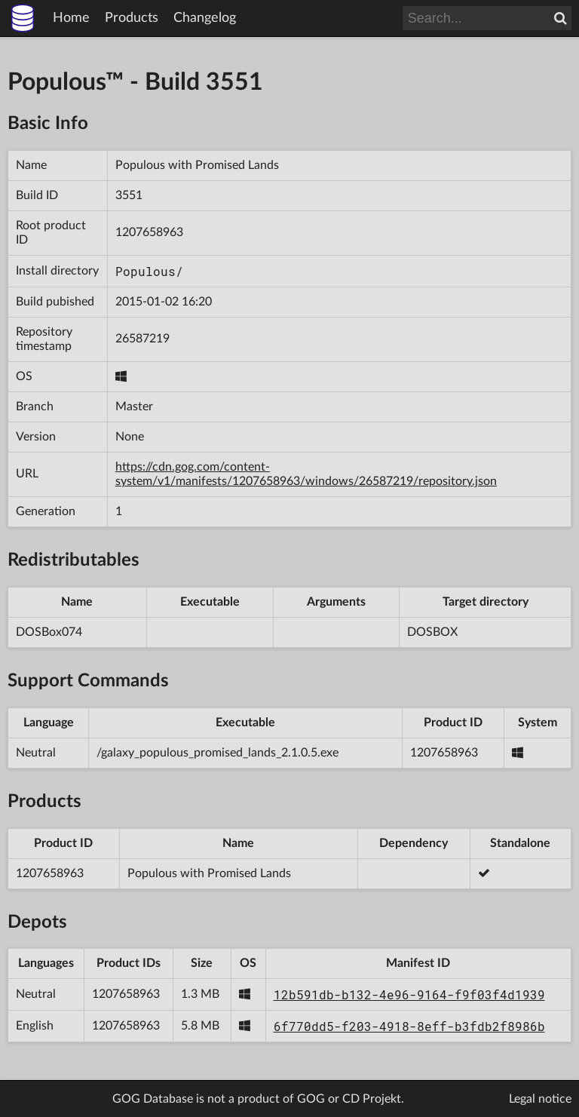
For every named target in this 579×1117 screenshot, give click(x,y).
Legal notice (540, 1099)
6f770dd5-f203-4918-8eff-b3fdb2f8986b (409, 1026)
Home (71, 18)
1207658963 (149, 232)
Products (131, 18)
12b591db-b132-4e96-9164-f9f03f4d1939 (409, 994)
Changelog (204, 18)
